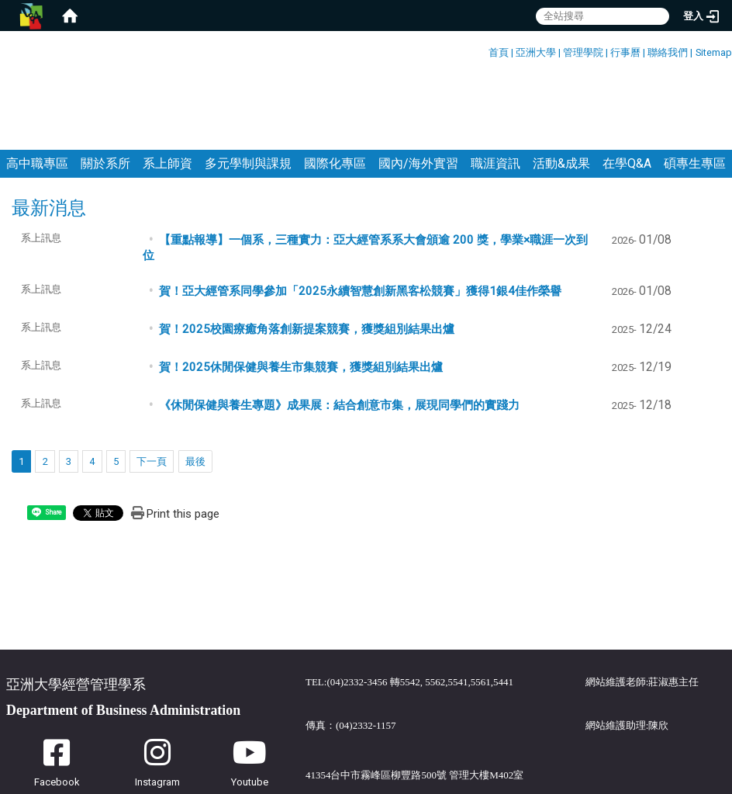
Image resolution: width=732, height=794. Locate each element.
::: (482, 50)
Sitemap (714, 52)
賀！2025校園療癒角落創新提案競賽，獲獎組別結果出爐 (306, 253)
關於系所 (105, 87)
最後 (195, 385)
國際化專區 (335, 87)
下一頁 (151, 385)
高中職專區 (37, 87)
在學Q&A (627, 87)
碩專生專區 (695, 87)
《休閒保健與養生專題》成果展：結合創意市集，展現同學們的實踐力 (339, 329)
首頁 (499, 52)
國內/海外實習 (418, 87)
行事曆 (625, 52)
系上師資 (167, 87)
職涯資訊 (495, 87)
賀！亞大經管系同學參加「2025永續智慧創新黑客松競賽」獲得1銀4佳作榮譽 (360, 215)
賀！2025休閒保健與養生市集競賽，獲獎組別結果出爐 (301, 291)
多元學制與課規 (248, 87)
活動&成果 (561, 87)
